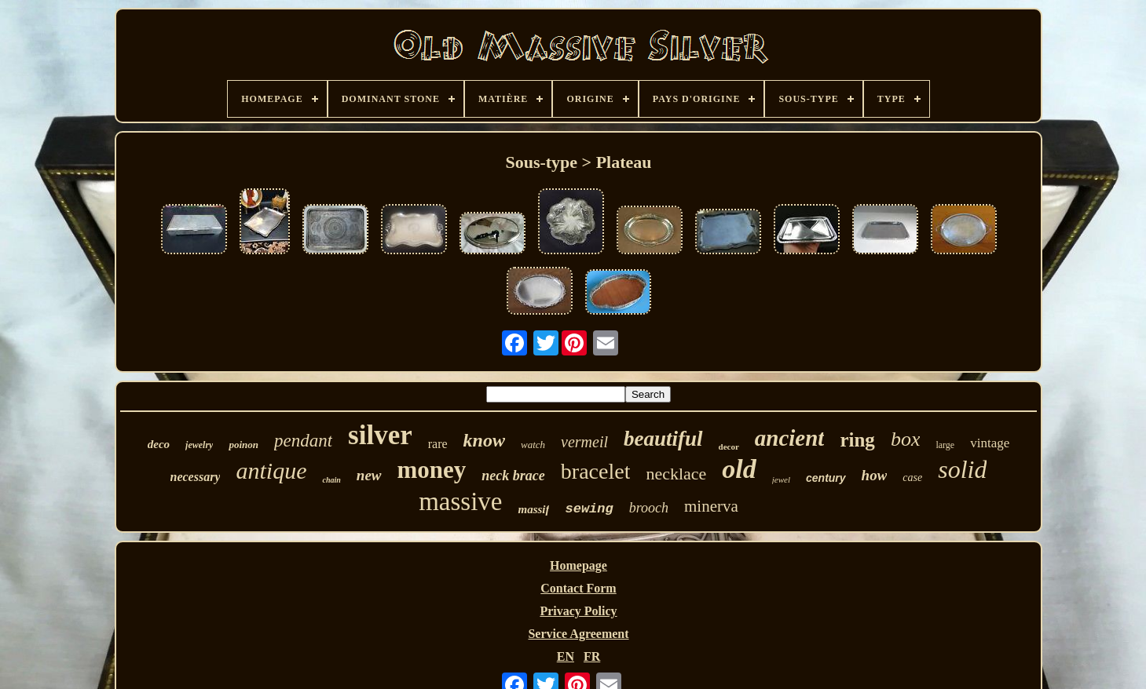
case (912, 477)
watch (533, 444)
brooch (648, 508)
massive (460, 501)
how (875, 475)
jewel (781, 479)
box (906, 439)
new (369, 475)
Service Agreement (578, 633)
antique (271, 470)
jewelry (199, 444)
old (739, 468)
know (484, 440)
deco (159, 444)
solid (962, 469)
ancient (790, 437)
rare (438, 443)
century (826, 478)
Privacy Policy (578, 611)
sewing (589, 508)
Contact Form (578, 588)
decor (729, 446)
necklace (676, 473)
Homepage (578, 565)
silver (380, 435)
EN (565, 656)
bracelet (596, 471)
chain (331, 480)
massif (533, 509)
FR (592, 656)
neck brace (512, 475)
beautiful (663, 438)
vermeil (584, 441)
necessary (195, 476)
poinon (243, 444)
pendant (303, 440)
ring (857, 439)
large (944, 444)
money (432, 469)
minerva (711, 506)
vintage (989, 443)
